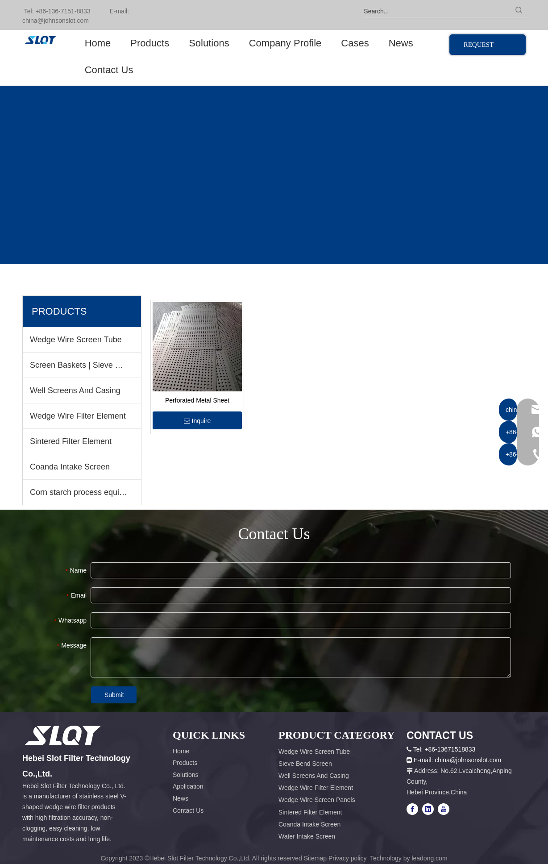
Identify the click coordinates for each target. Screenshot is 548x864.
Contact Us (188, 810)
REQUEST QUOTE (479, 48)
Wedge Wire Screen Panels (316, 799)
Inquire (197, 420)
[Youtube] (443, 809)
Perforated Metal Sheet (197, 400)
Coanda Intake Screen (70, 466)
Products (185, 762)
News (180, 798)
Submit (114, 694)
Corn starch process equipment (85, 492)
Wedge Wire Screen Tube (76, 339)
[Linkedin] (428, 809)
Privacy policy (348, 858)
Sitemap (315, 858)
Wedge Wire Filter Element (78, 415)
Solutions (186, 774)
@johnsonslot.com (62, 20)
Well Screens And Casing (75, 390)
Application (188, 786)
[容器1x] (63, 735)
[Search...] (438, 11)
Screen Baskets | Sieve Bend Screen (85, 365)
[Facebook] (412, 809)
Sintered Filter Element (71, 441)
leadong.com (429, 858)
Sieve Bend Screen (305, 763)
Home (181, 751)
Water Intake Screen (306, 836)
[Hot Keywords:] (519, 11)
